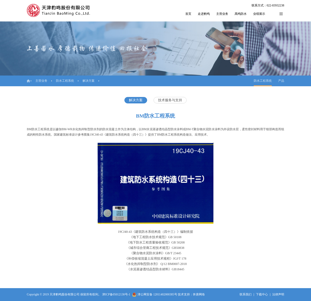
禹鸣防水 (241, 13)
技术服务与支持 (170, 100)
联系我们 (246, 294)
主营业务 (222, 13)
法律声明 (278, 294)
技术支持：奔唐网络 (191, 294)
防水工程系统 (65, 80)
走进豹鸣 (204, 13)
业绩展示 (259, 13)
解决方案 (89, 80)
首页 (188, 13)
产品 (281, 80)
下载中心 (262, 294)
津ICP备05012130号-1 (116, 294)
